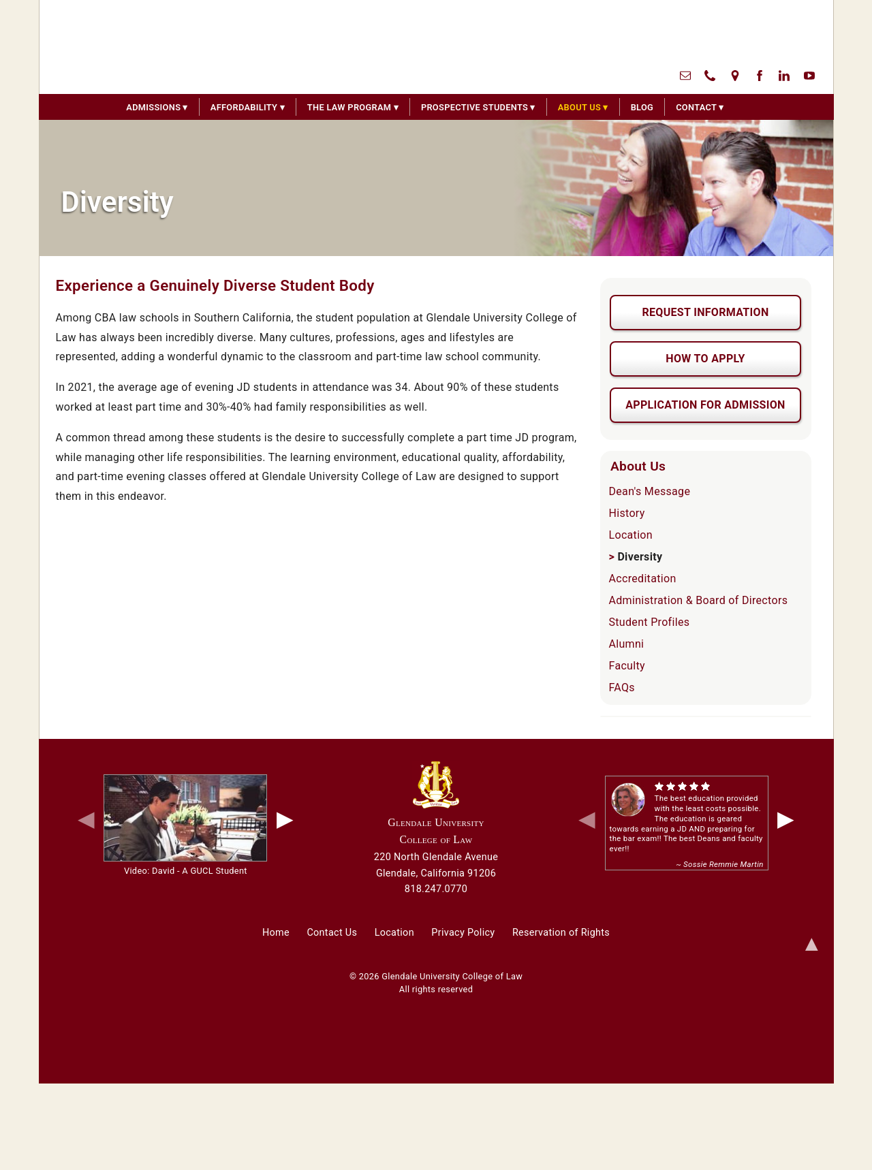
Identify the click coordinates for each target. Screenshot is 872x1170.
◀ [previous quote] (586, 818)
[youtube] (809, 74)
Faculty (627, 665)
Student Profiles (649, 622)
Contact (696, 107)
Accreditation (642, 578)
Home (276, 932)
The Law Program (349, 107)
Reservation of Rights (561, 932)
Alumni (626, 643)
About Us (579, 107)
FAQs (622, 687)
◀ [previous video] (86, 818)
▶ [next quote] (785, 818)
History (627, 513)
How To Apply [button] (705, 358)
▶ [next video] (285, 818)
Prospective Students (474, 107)
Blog (642, 107)
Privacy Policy (463, 932)
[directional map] (735, 74)
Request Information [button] (705, 312)
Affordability (244, 107)
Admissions (153, 107)
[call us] (709, 74)
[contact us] (685, 74)
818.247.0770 (436, 889)
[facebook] (759, 74)
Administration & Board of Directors (698, 600)
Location (631, 534)
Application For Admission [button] (705, 404)
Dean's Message (650, 491)
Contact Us (332, 932)
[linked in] (784, 74)
